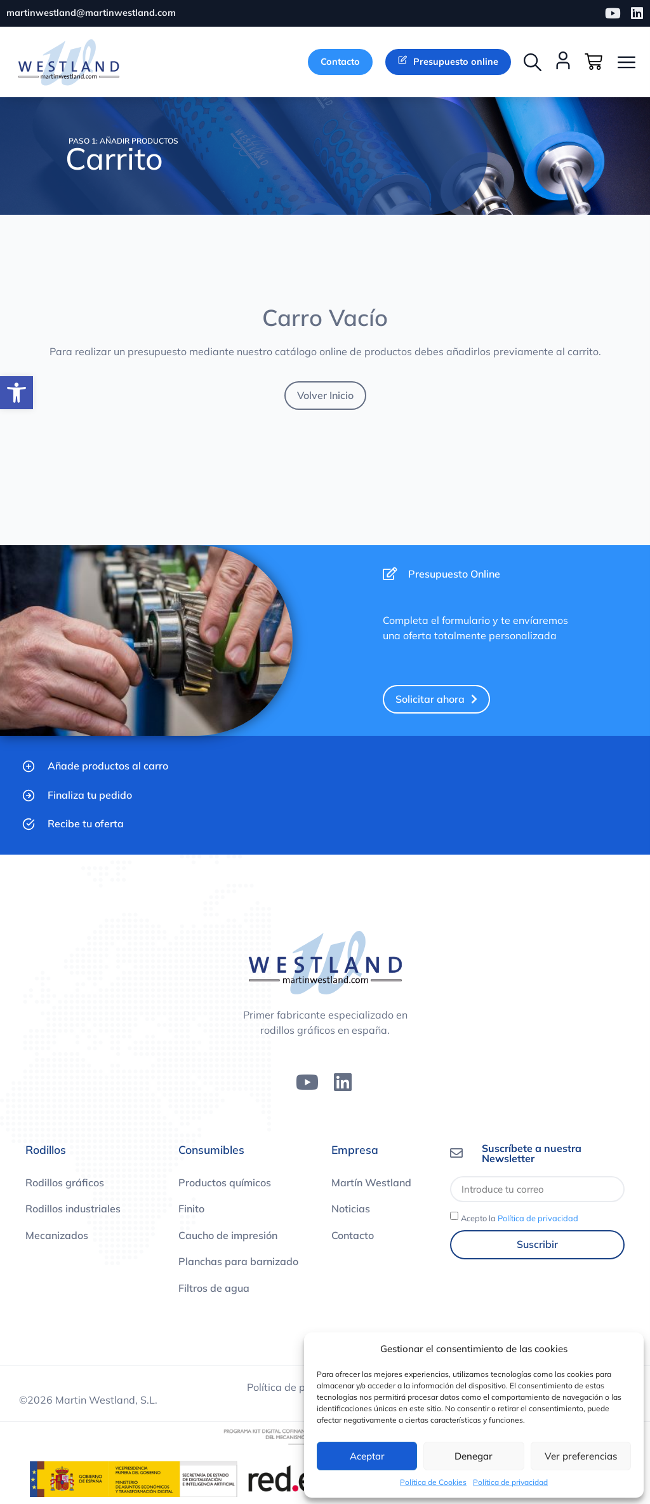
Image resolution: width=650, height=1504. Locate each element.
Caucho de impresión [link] (227, 1236)
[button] (532, 62)
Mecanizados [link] (56, 1236)
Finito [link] (191, 1209)
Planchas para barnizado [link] (238, 1262)
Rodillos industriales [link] (73, 1209)
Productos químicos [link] (224, 1183)
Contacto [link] (352, 1236)
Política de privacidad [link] (510, 1482)
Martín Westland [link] (371, 1183)
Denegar (473, 1456)
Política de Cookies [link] (433, 1482)
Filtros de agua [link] (213, 1288)
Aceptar (367, 1456)
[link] (16, 392)
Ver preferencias (581, 1456)
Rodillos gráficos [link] (64, 1183)
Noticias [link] (350, 1209)
